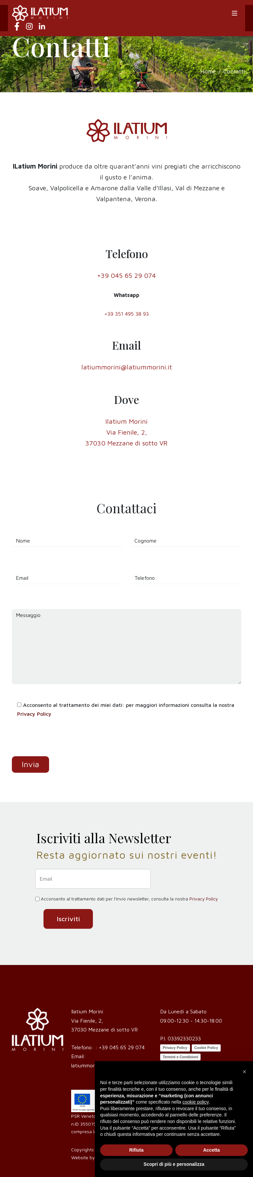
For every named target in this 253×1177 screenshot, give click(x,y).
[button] (244, 1071)
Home (208, 71)
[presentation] (62, 743)
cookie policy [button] (196, 1102)
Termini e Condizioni (180, 1057)
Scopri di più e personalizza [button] (174, 1164)
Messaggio (126, 646)
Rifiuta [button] (136, 1150)
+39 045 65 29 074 (122, 1047)
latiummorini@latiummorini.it (126, 367)
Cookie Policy (206, 1048)
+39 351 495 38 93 (126, 314)
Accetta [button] (211, 1150)
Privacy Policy (34, 714)
